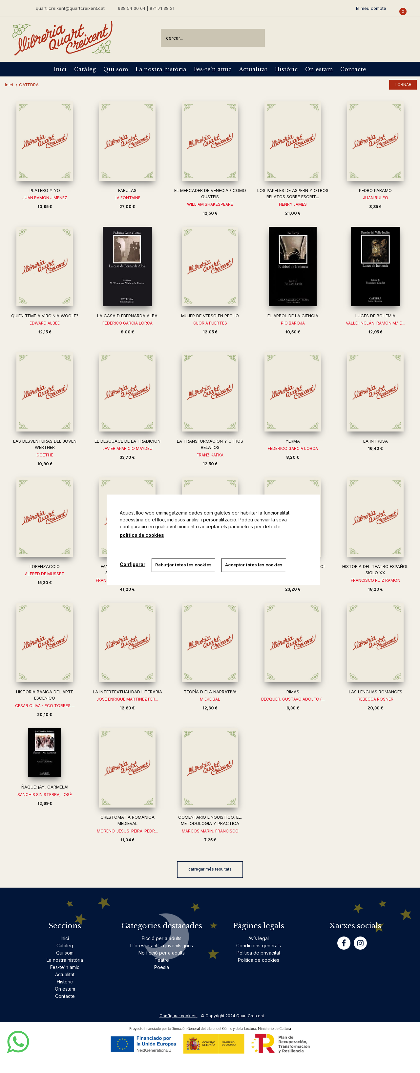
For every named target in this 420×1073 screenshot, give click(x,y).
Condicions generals (258, 945)
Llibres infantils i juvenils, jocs (161, 945)
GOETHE (44, 454)
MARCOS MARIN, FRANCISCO (210, 831)
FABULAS (127, 190)
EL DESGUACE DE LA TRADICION (127, 441)
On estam (319, 69)
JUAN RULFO (375, 197)
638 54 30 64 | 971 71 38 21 (146, 8)
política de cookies (142, 535)
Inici (60, 69)
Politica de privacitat (258, 953)
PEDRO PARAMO (375, 190)
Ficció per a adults (161, 938)
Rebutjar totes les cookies (184, 564)
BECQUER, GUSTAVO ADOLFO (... (293, 699)
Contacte (353, 69)
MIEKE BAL (210, 699)
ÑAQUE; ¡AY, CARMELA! (44, 786)
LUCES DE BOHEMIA (375, 315)
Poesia (161, 967)
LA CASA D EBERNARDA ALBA (127, 315)
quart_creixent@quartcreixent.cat (70, 8)
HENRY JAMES (293, 204)
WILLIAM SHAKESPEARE (210, 204)
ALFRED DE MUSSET (44, 573)
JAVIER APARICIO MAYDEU (127, 448)
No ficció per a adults (161, 953)
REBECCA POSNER (375, 699)
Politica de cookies (258, 960)
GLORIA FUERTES (210, 323)
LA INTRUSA (375, 441)
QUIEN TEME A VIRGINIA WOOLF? (44, 315)
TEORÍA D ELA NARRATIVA (210, 691)
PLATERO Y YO (45, 190)
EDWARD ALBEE (45, 323)
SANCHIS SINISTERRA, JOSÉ (44, 794)
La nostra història (161, 69)
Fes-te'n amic (212, 69)
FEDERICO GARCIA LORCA (127, 323)
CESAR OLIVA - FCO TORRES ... (44, 705)
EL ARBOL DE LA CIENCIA (292, 315)
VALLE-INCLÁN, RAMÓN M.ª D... (375, 323)
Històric (286, 69)
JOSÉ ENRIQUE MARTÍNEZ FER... (127, 699)
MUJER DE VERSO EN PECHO (210, 315)
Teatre (162, 960)
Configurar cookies (178, 1015)
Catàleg (85, 69)
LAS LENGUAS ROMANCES (375, 691)
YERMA (292, 441)
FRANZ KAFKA (210, 454)
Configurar (132, 564)
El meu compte (371, 8)
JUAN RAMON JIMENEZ (44, 197)
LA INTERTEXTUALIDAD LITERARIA (127, 691)
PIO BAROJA (293, 323)
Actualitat (253, 69)
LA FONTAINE (127, 197)
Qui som (115, 69)
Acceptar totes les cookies (254, 564)
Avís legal (258, 938)
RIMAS (292, 691)
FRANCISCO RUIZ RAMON (375, 580)
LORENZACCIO (45, 566)
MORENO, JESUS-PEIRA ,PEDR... (127, 831)
